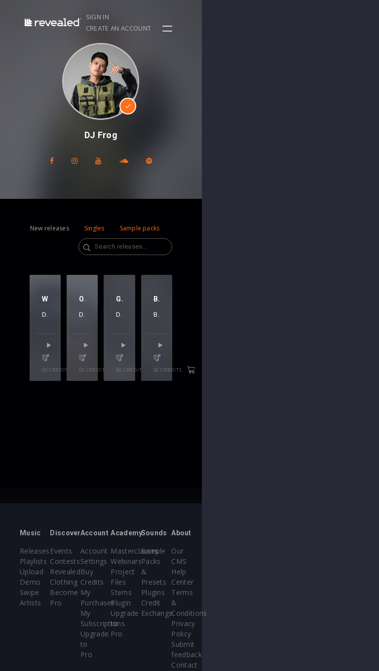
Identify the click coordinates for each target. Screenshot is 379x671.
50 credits (71, 385)
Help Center (339, 561)
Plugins (271, 582)
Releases (35, 551)
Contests (94, 561)
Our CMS (334, 551)
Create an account (304, 16)
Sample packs (140, 228)
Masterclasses (223, 551)
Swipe (29, 592)
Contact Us (337, 633)
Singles (94, 228)
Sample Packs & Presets (272, 561)
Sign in (250, 16)
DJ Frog (67, 342)
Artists (30, 602)
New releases (49, 228)
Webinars (214, 561)
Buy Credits (159, 571)
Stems (210, 592)
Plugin (209, 602)
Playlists (33, 561)
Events (90, 551)
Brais (293, 342)
